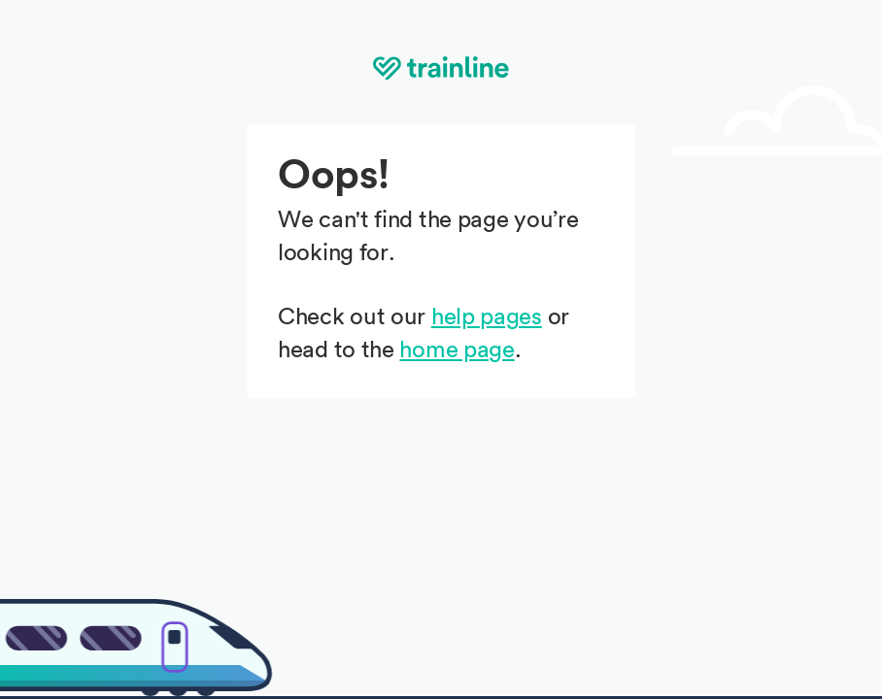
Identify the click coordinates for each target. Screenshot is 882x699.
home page (456, 350)
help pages (486, 317)
